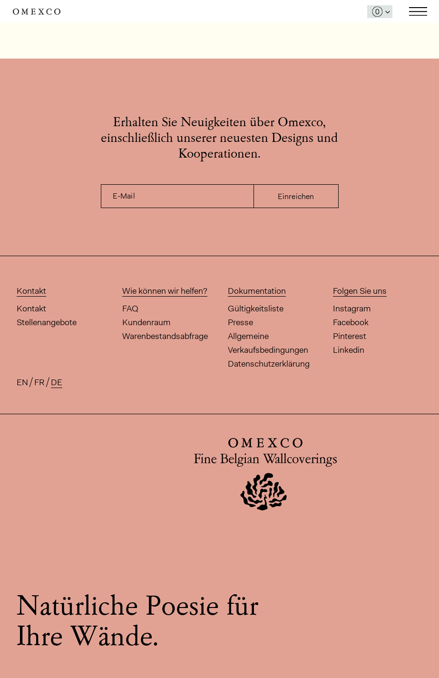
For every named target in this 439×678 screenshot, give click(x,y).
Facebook (351, 322)
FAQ (130, 308)
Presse (240, 322)
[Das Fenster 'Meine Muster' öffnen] (379, 11)
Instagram (352, 308)
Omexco (36, 12)
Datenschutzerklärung (269, 363)
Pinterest (349, 336)
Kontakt (31, 308)
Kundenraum (146, 322)
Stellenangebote (47, 322)
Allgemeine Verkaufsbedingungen (268, 343)
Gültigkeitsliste (255, 308)
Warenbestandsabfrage (165, 336)
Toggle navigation (418, 11)
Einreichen (296, 196)
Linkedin (348, 350)
